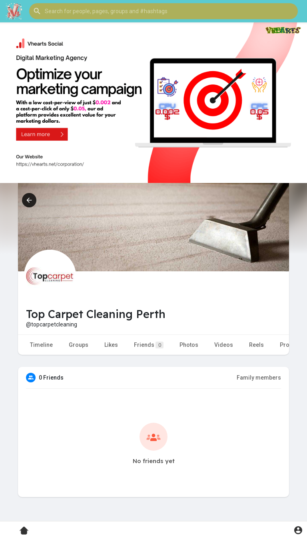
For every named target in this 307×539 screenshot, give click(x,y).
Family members (259, 377)
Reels (256, 345)
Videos (223, 345)
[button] (163, 11)
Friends (148, 345)
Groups (78, 345)
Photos (188, 345)
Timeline (41, 345)
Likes (111, 345)
